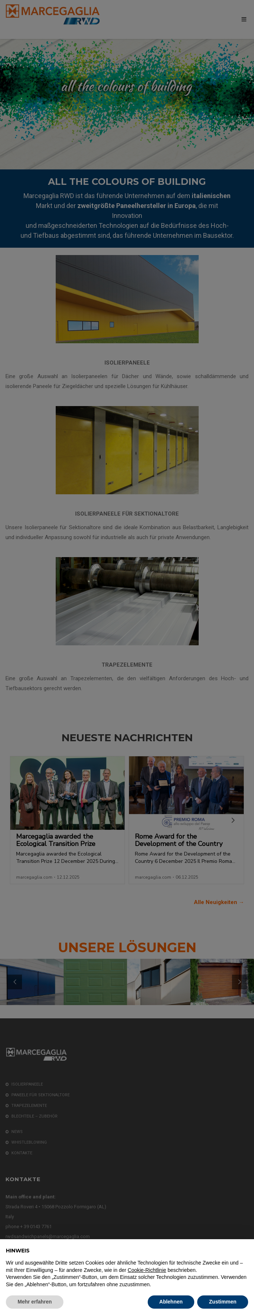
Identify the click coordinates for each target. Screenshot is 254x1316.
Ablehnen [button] (171, 1302)
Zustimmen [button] (222, 1302)
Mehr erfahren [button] (35, 1302)
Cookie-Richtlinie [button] (147, 1270)
